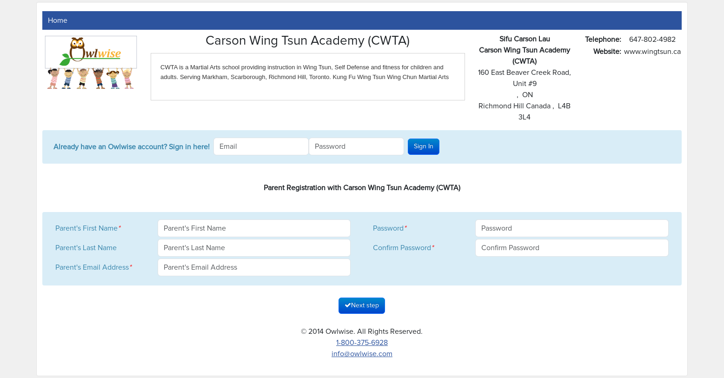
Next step (362, 305)
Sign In (423, 146)
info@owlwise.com (362, 354)
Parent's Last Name (86, 248)
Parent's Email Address (93, 267)
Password (389, 228)
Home (57, 20)
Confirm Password (403, 248)
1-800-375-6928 (362, 342)
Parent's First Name (87, 228)
